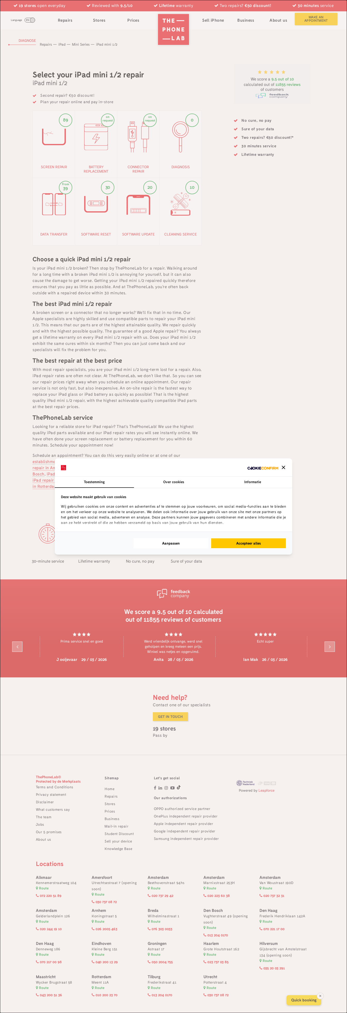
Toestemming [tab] (94, 482)
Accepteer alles (248, 543)
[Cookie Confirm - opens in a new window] (262, 467)
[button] (283, 467)
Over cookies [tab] (173, 482)
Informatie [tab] (252, 482)
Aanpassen (171, 543)
